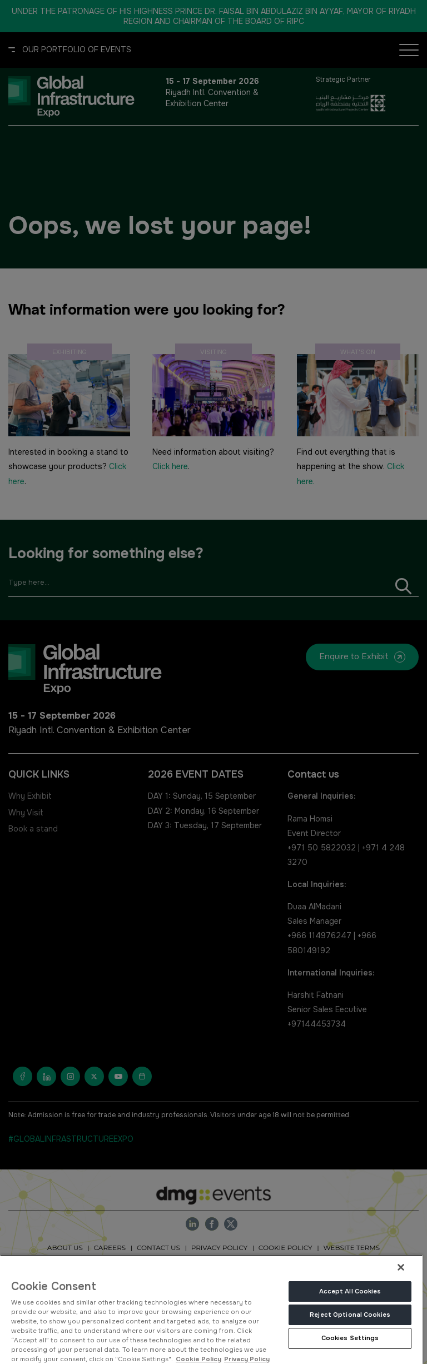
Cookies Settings (350, 1338)
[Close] (401, 1267)
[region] (211, 1309)
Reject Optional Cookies (350, 1314)
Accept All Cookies (350, 1291)
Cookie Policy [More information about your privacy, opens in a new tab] (198, 1359)
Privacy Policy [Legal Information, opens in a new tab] (247, 1359)
